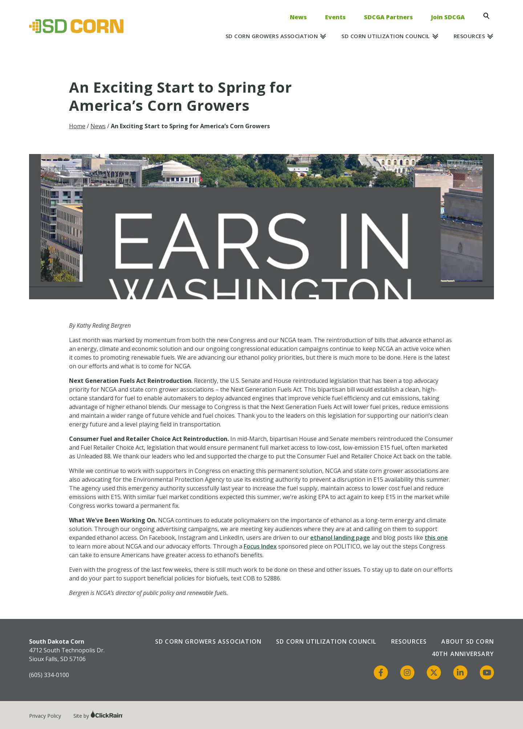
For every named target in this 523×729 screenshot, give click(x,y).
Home (77, 126)
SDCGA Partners (388, 17)
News (298, 17)
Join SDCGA (448, 17)
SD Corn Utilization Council (385, 36)
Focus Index (260, 546)
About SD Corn (467, 641)
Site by (98, 715)
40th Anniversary (463, 654)
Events (335, 17)
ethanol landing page (340, 538)
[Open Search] (488, 16)
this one (436, 538)
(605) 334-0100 (49, 675)
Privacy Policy (45, 715)
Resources (469, 36)
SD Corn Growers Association (272, 36)
